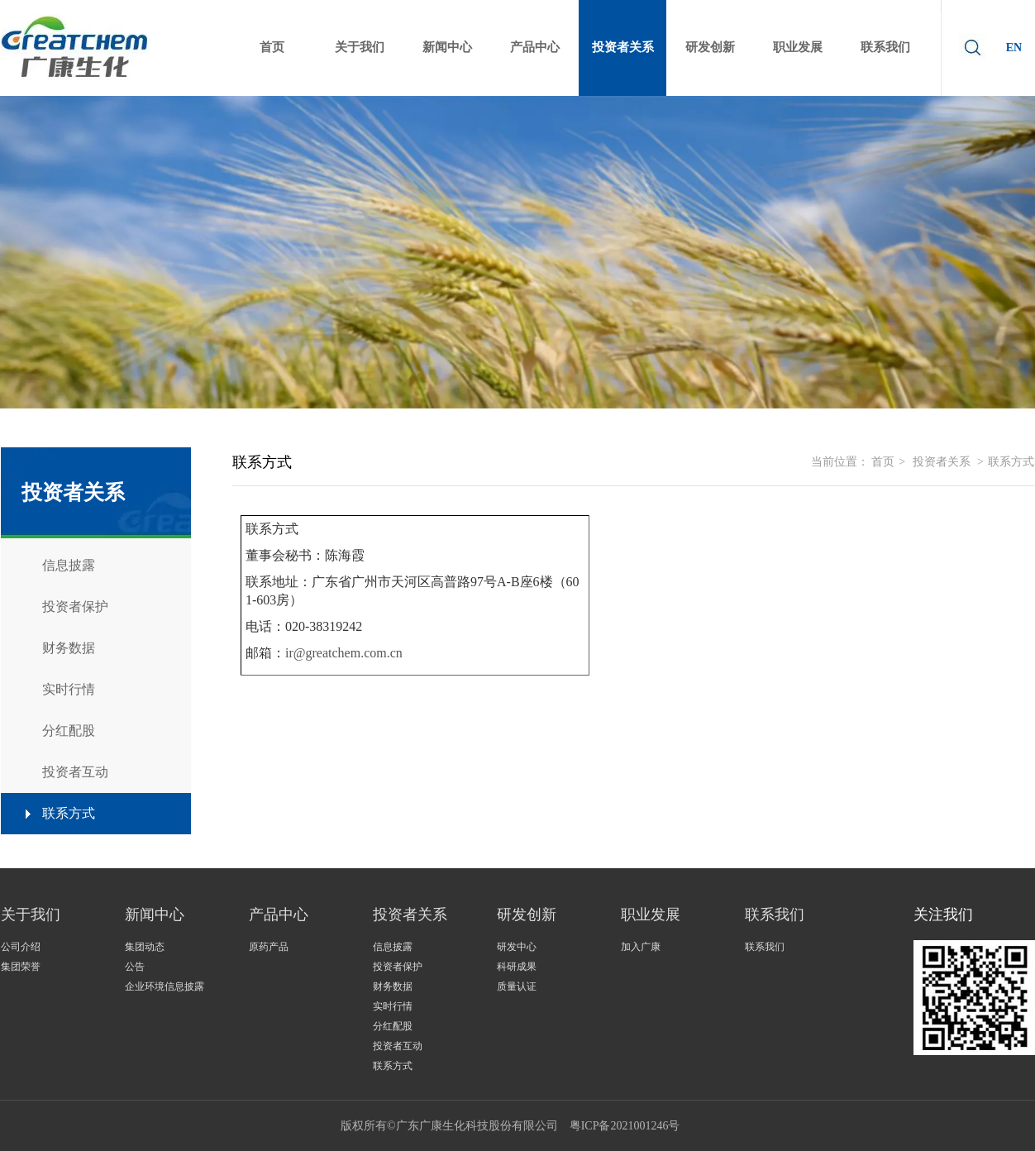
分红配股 (393, 1026)
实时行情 (393, 1006)
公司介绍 (21, 947)
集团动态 (145, 947)
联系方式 (1011, 462)
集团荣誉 (21, 966)
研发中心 (517, 947)
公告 (135, 966)
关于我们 (30, 914)
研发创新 (526, 914)
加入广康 (641, 947)
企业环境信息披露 (164, 986)
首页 (882, 462)
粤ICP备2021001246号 (625, 1126)
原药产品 (269, 947)
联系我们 (774, 914)
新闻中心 (154, 914)
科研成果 (517, 966)
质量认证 (517, 986)
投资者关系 (942, 462)
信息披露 (393, 947)
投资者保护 (397, 966)
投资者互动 (397, 1046)
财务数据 (393, 986)
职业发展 (650, 914)
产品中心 (278, 914)
